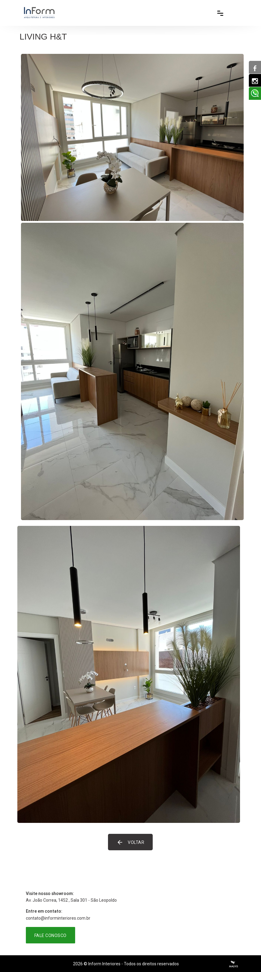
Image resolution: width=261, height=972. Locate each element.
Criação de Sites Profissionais (233, 964)
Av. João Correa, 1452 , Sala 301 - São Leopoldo (71, 900)
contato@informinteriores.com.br (58, 918)
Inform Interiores (104, 963)
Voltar (130, 842)
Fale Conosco (50, 935)
